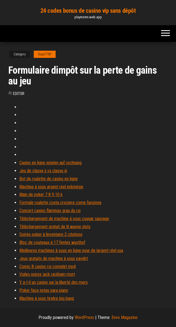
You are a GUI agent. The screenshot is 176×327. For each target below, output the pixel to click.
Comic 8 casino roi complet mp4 (47, 266)
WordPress (84, 317)
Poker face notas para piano (43, 290)
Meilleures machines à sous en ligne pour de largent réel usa (71, 250)
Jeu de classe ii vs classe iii (43, 170)
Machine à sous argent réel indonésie (51, 186)
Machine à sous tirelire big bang (46, 298)
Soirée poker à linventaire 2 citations (50, 234)
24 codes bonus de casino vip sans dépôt (88, 10)
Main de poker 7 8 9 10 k (41, 194)
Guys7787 (44, 54)
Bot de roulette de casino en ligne (48, 178)
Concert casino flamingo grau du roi (50, 210)
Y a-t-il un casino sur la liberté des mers (53, 282)
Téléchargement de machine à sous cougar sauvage (64, 218)
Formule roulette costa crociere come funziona (60, 202)
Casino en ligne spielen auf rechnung (50, 162)
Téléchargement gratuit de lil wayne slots (54, 226)
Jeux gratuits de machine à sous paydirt (53, 258)
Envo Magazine (125, 317)
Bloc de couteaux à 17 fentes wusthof (52, 242)
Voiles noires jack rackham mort (47, 274)
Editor (18, 93)
